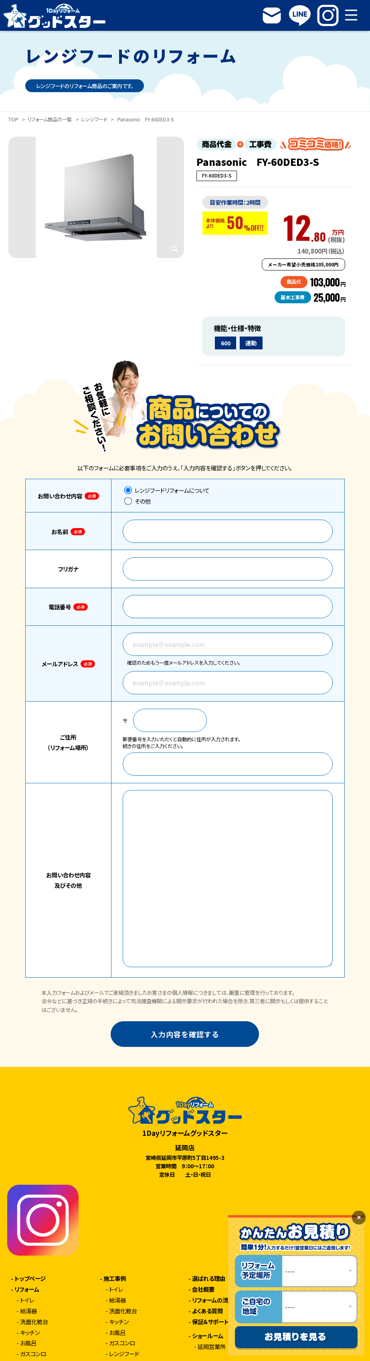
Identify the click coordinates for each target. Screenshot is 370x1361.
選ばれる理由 (208, 1278)
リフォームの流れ (213, 1300)
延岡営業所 (212, 1346)
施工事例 (114, 1278)
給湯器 (28, 1311)
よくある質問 (207, 1311)
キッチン (30, 1332)
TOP (13, 120)
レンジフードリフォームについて (167, 490)
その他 (137, 501)
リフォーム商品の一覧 (49, 120)
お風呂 (28, 1343)
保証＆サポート (210, 1321)
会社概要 (203, 1289)
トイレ (27, 1300)
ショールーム (207, 1335)
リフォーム (26, 1289)
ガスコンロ (33, 1353)
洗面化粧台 (34, 1321)
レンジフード (94, 120)
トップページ (30, 1278)
